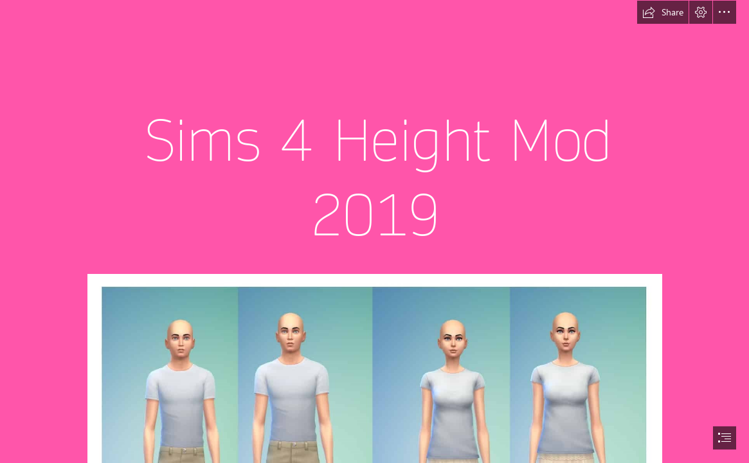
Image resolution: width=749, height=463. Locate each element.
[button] (663, 12)
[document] (374, 231)
